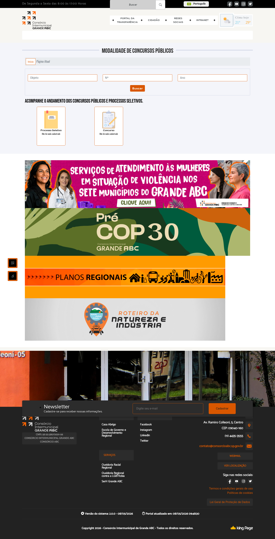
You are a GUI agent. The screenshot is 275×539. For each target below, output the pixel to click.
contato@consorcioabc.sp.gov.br (221, 446)
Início (31, 61)
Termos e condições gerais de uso (231, 488)
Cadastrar (222, 408)
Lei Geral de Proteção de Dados (230, 502)
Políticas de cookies (240, 493)
